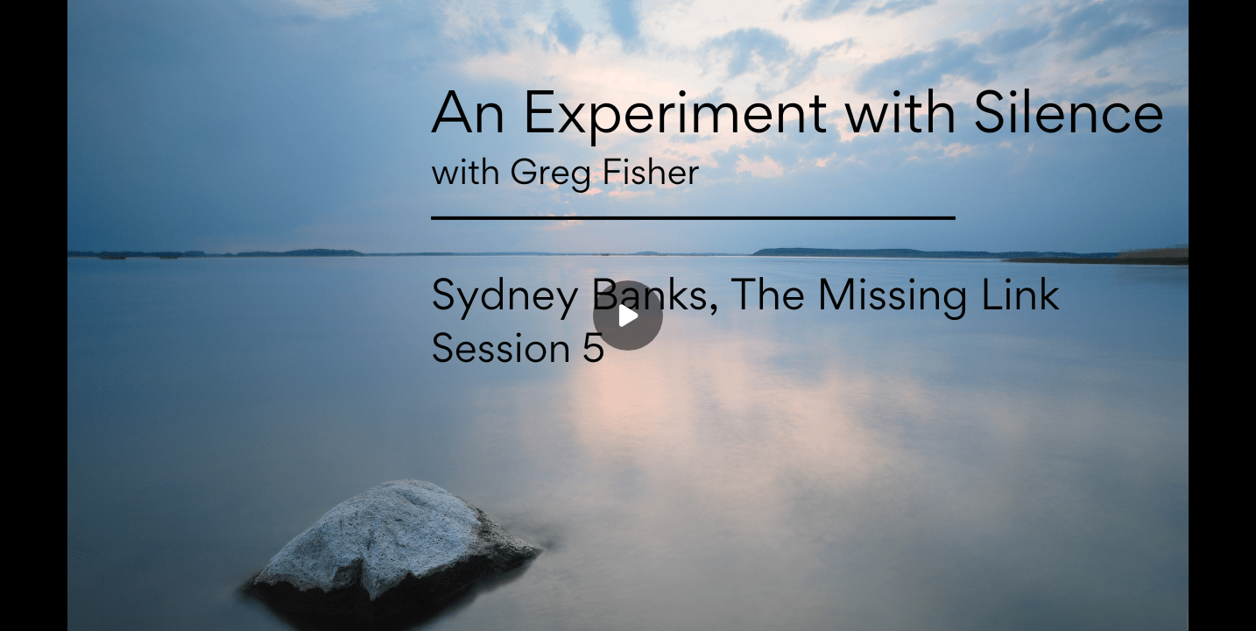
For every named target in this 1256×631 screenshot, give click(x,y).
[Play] (628, 315)
